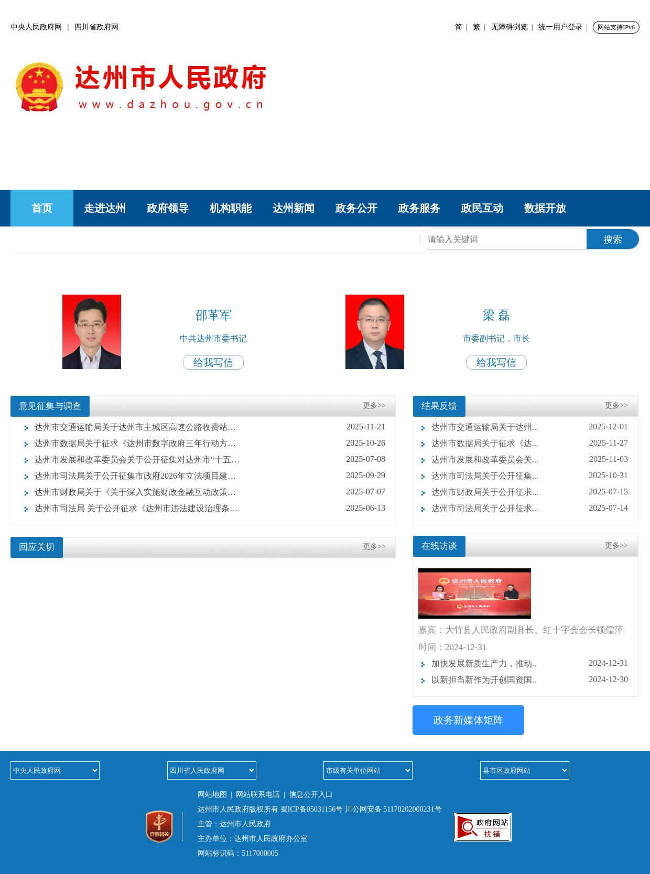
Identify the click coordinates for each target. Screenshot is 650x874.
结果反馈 (439, 406)
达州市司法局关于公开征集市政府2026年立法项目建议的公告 (133, 475)
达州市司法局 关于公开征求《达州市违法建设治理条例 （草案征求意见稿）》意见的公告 (133, 508)
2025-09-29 (365, 475)
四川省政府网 (96, 27)
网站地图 (212, 795)
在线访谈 (439, 546)
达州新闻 (294, 208)
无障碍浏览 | (514, 27)
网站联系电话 (258, 795)
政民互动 (482, 208)
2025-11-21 (365, 426)
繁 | (481, 27)
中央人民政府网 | (42, 27)
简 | (463, 27)
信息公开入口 (311, 795)
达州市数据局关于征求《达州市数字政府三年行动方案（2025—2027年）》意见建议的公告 (133, 443)
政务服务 (419, 208)
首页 (41, 208)
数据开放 (545, 208)
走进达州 (105, 208)
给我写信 (213, 362)
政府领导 (168, 208)
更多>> (374, 405)
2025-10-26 (365, 442)
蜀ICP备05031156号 (311, 809)
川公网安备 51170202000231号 (393, 809)
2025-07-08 (365, 459)
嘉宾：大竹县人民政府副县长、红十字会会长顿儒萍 (520, 630)
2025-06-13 (365, 507)
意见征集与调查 (50, 406)
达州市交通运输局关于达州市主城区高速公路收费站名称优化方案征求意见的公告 (133, 427)
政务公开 (356, 208)
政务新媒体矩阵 (468, 720)
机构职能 (231, 208)
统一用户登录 (560, 27)
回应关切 (37, 547)
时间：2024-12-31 (452, 647)
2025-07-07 (365, 491)
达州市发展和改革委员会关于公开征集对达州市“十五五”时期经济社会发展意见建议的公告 (133, 459)
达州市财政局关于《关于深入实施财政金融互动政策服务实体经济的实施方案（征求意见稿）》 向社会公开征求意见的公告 (133, 492)
